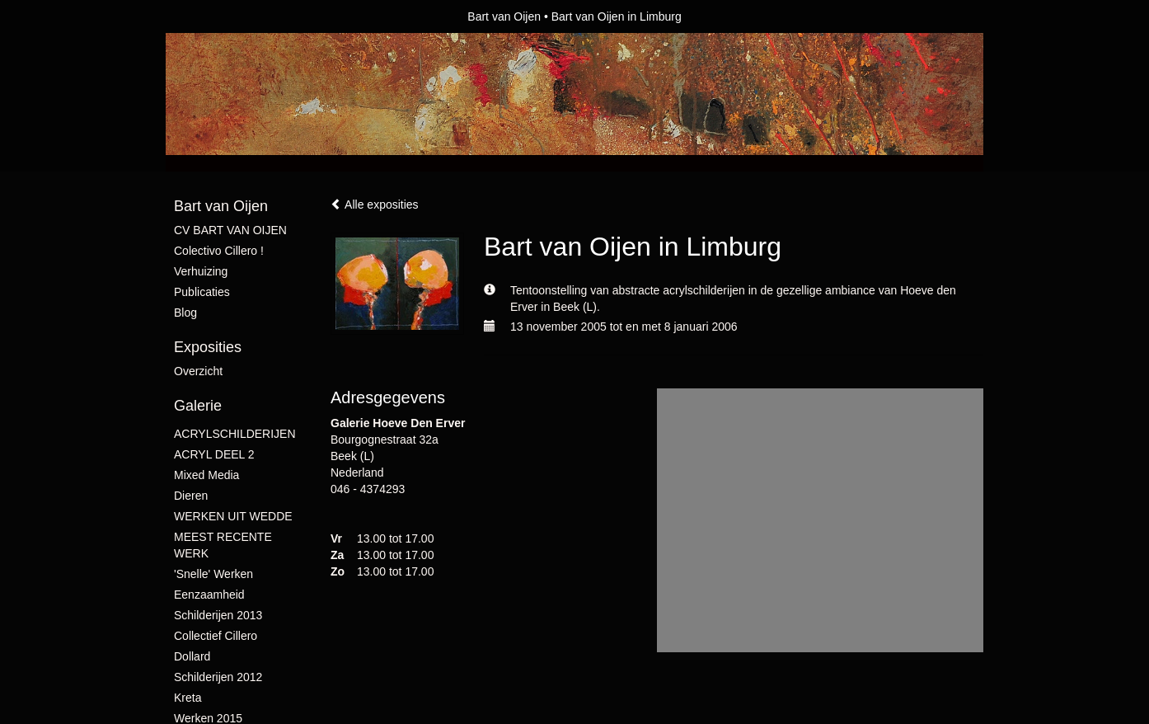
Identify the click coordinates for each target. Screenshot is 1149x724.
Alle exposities (375, 204)
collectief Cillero (215, 635)
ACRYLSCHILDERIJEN (235, 433)
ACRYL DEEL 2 (214, 454)
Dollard (192, 656)
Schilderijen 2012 (218, 677)
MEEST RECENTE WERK (223, 545)
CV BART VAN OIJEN (230, 230)
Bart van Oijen (504, 16)
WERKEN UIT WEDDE (233, 516)
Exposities (208, 347)
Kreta (187, 697)
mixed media (206, 475)
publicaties (202, 292)
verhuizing (200, 271)
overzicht (198, 371)
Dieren (191, 495)
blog (185, 312)
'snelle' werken (213, 574)
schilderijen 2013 (218, 615)
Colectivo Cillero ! (219, 250)
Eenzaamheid (209, 594)
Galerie (198, 405)
